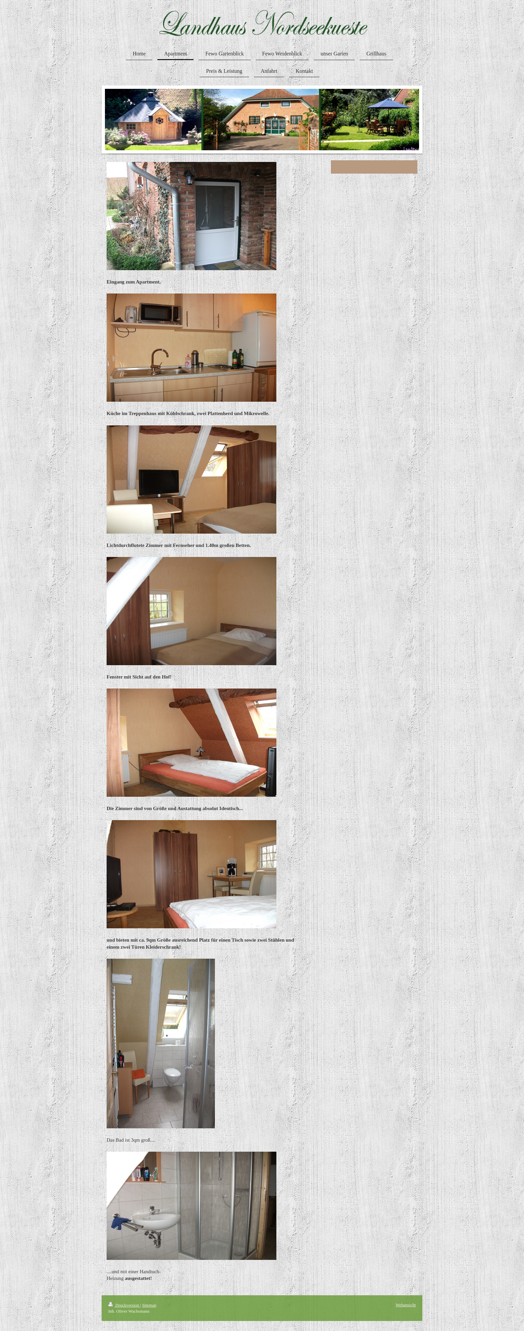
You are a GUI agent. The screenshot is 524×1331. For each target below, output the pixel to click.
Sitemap (149, 1305)
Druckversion (124, 1305)
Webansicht (406, 1304)
